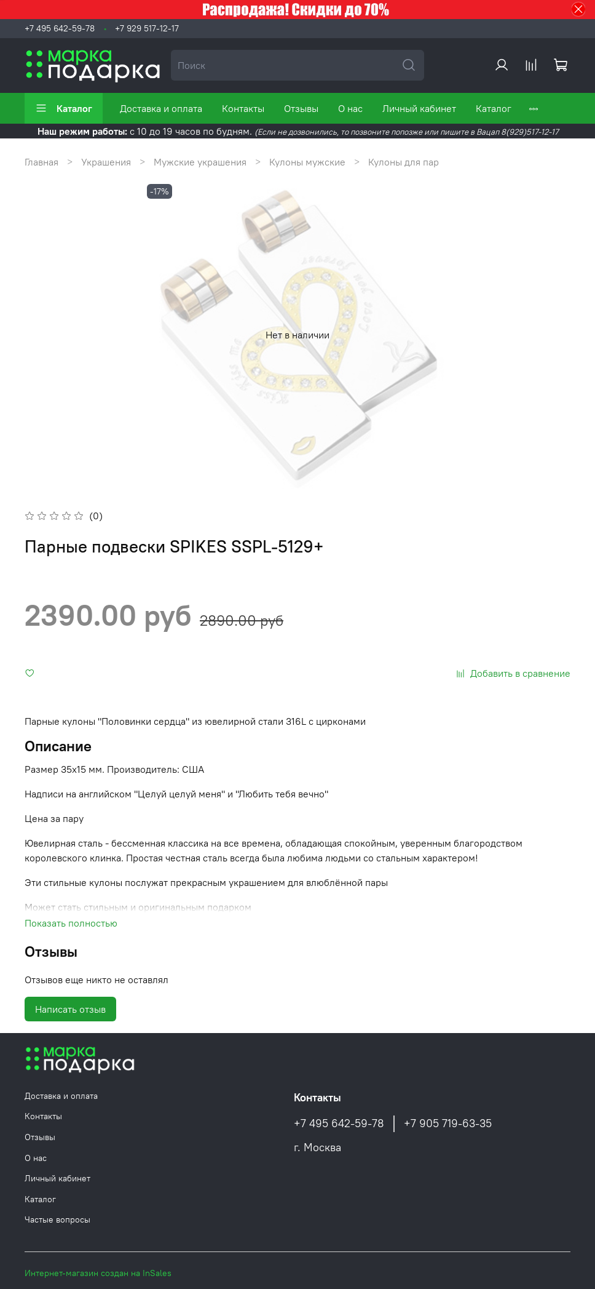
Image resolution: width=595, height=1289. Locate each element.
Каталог (63, 108)
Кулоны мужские (307, 162)
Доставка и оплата (161, 108)
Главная (41, 162)
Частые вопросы (57, 1219)
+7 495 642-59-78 (60, 28)
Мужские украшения (200, 162)
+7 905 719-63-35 (448, 1123)
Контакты (243, 108)
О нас (350, 108)
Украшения (106, 162)
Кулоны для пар (403, 162)
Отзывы (301, 108)
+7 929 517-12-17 (147, 28)
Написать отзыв (70, 1009)
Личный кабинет (419, 108)
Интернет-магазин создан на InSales (98, 1273)
